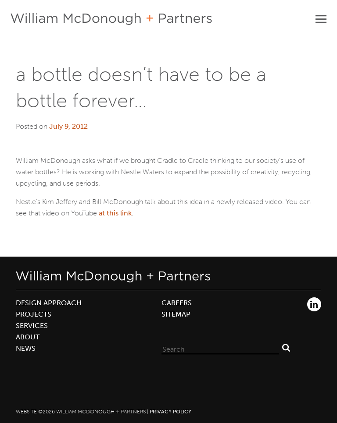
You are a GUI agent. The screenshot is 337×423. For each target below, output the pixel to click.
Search (286, 347)
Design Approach (49, 303)
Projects (33, 314)
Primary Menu (321, 19)
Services (32, 325)
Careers (176, 303)
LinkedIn (314, 304)
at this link (115, 213)
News (26, 348)
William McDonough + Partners (111, 19)
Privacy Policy (170, 412)
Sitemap (175, 314)
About (27, 337)
